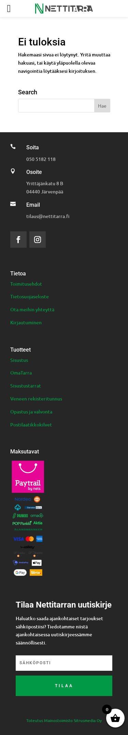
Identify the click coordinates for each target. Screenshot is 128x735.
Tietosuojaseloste (29, 296)
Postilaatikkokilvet (31, 424)
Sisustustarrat (25, 385)
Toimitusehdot (26, 284)
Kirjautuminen (26, 322)
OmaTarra (21, 372)
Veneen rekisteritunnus (36, 398)
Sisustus (19, 360)
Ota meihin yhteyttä (32, 309)
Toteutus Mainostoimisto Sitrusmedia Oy (64, 720)
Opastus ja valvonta (31, 411)
